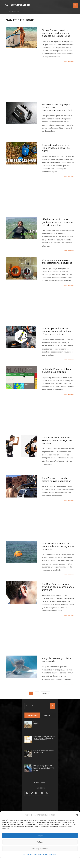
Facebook (40, 800)
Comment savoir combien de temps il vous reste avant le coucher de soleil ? (44, 750)
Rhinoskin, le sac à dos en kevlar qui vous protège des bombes (57, 451)
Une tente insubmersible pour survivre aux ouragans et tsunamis (58, 558)
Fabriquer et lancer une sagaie (41, 735)
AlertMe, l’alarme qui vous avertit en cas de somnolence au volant (57, 599)
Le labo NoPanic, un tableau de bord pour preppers (54, 380)
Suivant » (45, 706)
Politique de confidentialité (47, 854)
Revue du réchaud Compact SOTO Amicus (43, 764)
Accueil (4, 12)
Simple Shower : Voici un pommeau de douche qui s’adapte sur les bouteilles (57, 33)
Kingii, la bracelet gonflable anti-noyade (58, 672)
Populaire (32, 728)
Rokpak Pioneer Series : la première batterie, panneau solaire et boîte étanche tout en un (44, 780)
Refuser (40, 842)
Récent (47, 728)
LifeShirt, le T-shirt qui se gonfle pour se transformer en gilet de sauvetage (58, 226)
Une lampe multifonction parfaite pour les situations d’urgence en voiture (58, 339)
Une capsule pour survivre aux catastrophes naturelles (57, 267)
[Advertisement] (40, 82)
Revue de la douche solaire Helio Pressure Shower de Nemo (57, 151)
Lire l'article (69, 62)
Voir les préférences (40, 849)
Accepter (40, 835)
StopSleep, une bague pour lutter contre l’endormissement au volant (55, 109)
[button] (76, 815)
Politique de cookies (30, 854)
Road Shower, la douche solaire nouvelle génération (58, 491)
